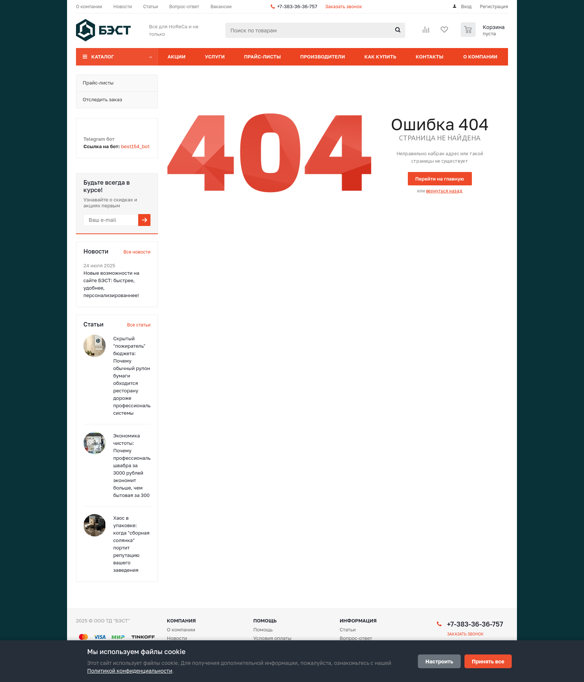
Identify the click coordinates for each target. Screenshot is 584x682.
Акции (176, 57)
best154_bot (135, 146)
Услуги (215, 57)
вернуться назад (444, 190)
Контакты (430, 57)
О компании (480, 57)
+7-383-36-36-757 (297, 6)
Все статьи (138, 325)
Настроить (439, 661)
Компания (181, 621)
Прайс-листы (262, 57)
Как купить (380, 57)
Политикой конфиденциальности (129, 670)
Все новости (136, 252)
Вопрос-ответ (356, 638)
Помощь (265, 621)
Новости (177, 638)
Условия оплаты (272, 638)
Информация (358, 621)
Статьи (348, 629)
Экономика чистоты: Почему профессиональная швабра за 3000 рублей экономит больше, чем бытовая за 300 (136, 465)
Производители (322, 57)
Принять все (488, 661)
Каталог (102, 57)
